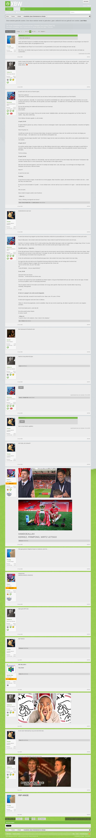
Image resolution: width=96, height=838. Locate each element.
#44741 (88, 56)
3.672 (15, 226)
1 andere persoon (35, 202)
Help (73, 833)
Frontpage (9, 9)
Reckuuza (9, 102)
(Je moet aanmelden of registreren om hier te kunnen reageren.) (78, 818)
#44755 (88, 659)
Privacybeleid (87, 836)
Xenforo (18, 833)
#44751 (88, 544)
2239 (32, 31)
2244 (39, 31)
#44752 (88, 568)
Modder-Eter (27, 202)
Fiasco (20, 202)
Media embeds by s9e (33, 836)
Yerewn (9, 221)
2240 (34, 31)
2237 (28, 31)
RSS (89, 833)
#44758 (88, 751)
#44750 (88, 464)
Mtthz (45, 27)
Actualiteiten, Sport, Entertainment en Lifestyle (25, 27)
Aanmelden (86, 1)
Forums (17, 9)
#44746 (88, 351)
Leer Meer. (83, 20)
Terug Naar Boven (83, 833)
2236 (26, 31)
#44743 (88, 206)
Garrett (23, 202)
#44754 (88, 634)
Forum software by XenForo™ (17, 836)
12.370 (14, 107)
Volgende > (43, 31)
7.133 (15, 50)
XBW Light (8, 833)
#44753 (88, 604)
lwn (19, 320)
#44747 (88, 381)
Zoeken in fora (11, 12)
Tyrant (20, 365)
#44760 (88, 814)
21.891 (14, 681)
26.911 (14, 76)
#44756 (88, 689)
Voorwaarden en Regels (79, 836)
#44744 (88, 231)
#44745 (88, 324)
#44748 (88, 413)
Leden (23, 9)
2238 (30, 31)
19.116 (14, 486)
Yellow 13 (9, 72)
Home (77, 833)
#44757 (88, 726)
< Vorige (18, 31)
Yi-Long (9, 46)
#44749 (88, 438)
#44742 (88, 86)
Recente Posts (21, 12)
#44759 (88, 790)
